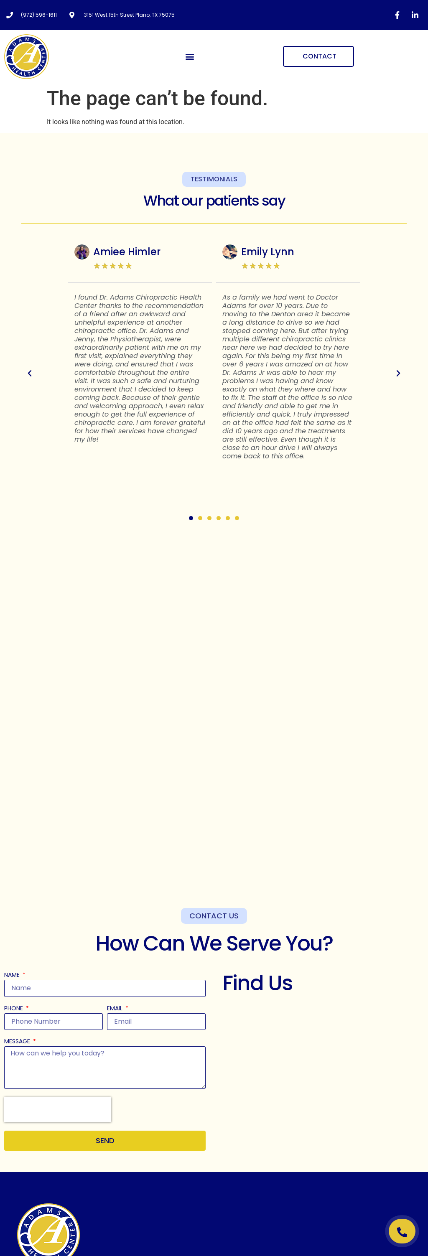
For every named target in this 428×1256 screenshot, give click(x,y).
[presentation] (57, 1109)
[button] (190, 57)
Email (115, 1008)
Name (12, 975)
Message (18, 1041)
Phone (14, 1008)
